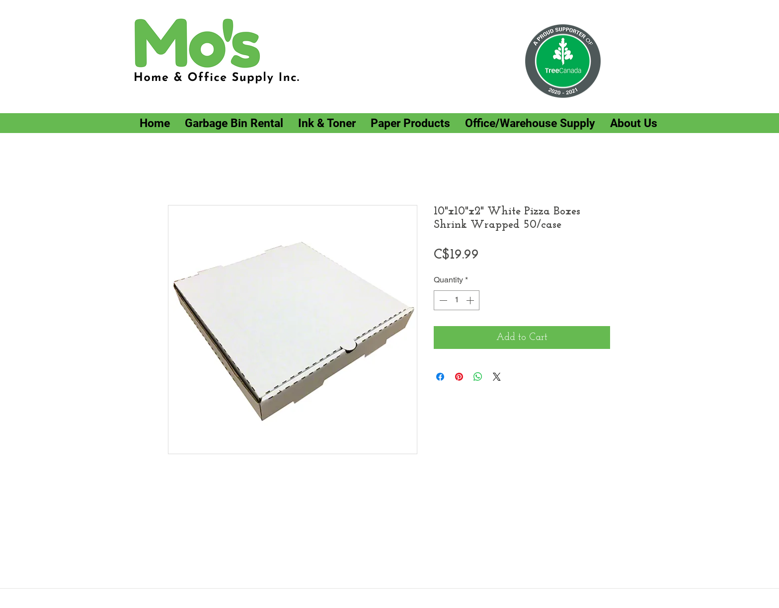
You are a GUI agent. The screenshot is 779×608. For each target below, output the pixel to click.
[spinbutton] (456, 300)
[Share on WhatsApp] (478, 377)
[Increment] (471, 300)
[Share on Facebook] (440, 377)
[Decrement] (442, 300)
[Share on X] (497, 377)
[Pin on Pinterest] (459, 377)
